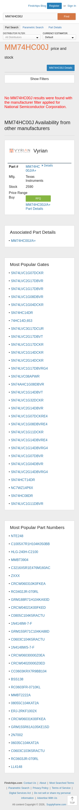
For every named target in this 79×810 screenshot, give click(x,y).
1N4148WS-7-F (22, 647)
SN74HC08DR (22, 496)
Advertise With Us (47, 798)
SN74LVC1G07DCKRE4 (29, 416)
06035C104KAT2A (25, 743)
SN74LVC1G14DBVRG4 (29, 448)
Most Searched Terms (61, 783)
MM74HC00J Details (60, 67)
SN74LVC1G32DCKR (27, 400)
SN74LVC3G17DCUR (27, 328)
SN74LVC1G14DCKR (27, 352)
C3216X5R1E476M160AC (30, 568)
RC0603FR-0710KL (26, 687)
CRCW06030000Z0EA (28, 655)
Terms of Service (61, 788)
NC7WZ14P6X (22, 488)
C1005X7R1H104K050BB (30, 544)
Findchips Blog (37, 5)
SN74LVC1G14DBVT (27, 392)
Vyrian (40, 153)
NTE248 (17, 536)
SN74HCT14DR (23, 480)
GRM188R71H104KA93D (30, 599)
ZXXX (15, 576)
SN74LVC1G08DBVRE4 (29, 424)
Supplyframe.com (56, 804)
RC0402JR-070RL (25, 591)
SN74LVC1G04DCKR (27, 305)
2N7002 (17, 735)
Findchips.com (6, 6)
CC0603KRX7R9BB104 (29, 671)
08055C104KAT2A (25, 703)
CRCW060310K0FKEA (28, 584)
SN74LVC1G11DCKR (27, 432)
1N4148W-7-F (21, 623)
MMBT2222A (21, 695)
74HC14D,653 (21, 320)
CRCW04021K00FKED (28, 607)
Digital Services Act (20, 793)
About (42, 783)
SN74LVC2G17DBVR (27, 281)
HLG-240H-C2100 (24, 552)
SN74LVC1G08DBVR (27, 297)
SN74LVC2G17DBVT (27, 336)
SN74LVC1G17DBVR (27, 289)
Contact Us (30, 783)
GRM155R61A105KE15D (30, 727)
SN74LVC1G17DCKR (27, 344)
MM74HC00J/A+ (23, 240)
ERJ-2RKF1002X (24, 711)
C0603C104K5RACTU (28, 639)
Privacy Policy (40, 788)
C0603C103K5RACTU (28, 751)
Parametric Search (18, 788)
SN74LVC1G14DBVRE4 (29, 440)
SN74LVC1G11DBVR (27, 504)
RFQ (38, 198)
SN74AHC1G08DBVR (27, 384)
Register (54, 5)
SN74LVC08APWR (25, 376)
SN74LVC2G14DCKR (27, 360)
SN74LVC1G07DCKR (27, 273)
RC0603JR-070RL (25, 759)
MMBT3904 (19, 560)
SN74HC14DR (22, 313)
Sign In (72, 5)
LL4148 (16, 767)
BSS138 (17, 679)
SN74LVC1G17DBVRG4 (29, 368)
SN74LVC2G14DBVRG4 (29, 472)
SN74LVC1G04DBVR (27, 464)
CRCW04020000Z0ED (28, 663)
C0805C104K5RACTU (28, 615)
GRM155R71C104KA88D (30, 631)
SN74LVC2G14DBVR (27, 408)
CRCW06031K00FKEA (28, 719)
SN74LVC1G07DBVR (27, 456)
